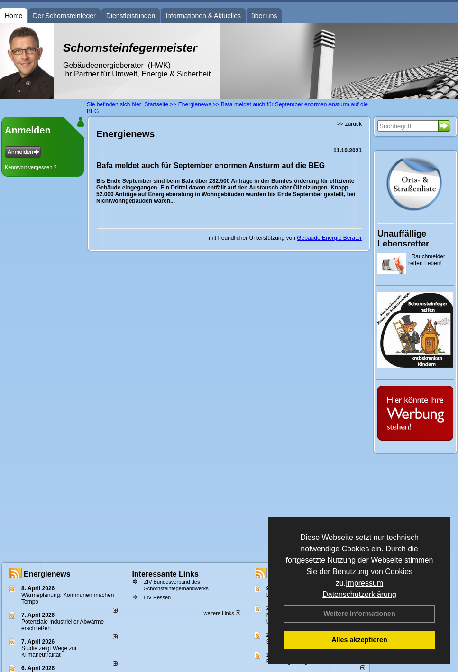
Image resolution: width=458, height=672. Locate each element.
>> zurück (349, 124)
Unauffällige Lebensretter (403, 238)
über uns (264, 15)
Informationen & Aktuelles (203, 15)
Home (13, 15)
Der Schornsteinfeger (64, 15)
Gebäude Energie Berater (329, 238)
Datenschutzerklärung (359, 594)
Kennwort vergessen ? (30, 167)
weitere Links (221, 613)
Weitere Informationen (359, 613)
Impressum (364, 583)
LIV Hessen (157, 597)
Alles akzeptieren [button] (359, 640)
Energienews (47, 574)
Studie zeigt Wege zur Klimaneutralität (49, 651)
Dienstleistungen (131, 15)
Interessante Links (165, 574)
